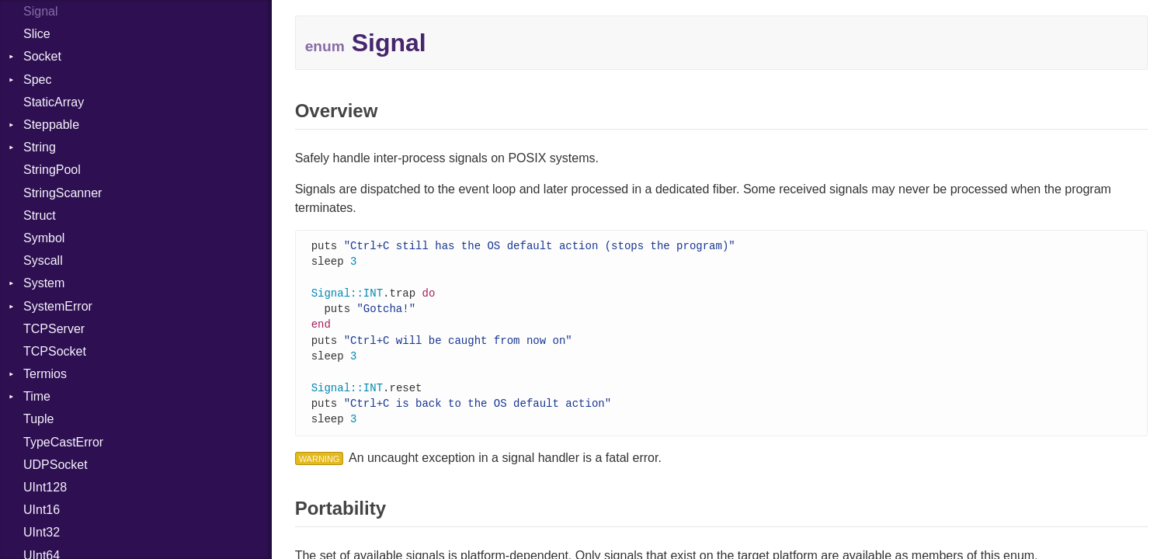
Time (36, 396)
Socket (42, 56)
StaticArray (53, 102)
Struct (39, 215)
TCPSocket (54, 351)
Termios (45, 373)
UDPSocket (55, 464)
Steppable (51, 124)
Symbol (43, 238)
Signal (40, 11)
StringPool (52, 169)
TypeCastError (63, 442)
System (43, 283)
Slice (36, 33)
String (39, 147)
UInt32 (41, 532)
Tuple (38, 418)
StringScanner (62, 193)
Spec (37, 79)
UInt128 (45, 487)
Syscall (43, 260)
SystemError (57, 306)
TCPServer (54, 328)
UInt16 (41, 509)
